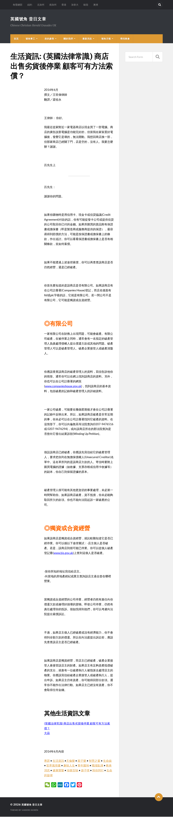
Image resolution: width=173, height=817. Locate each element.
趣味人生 (69, 766)
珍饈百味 (72, 770)
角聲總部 (17, 4)
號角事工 (30, 39)
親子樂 (82, 761)
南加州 (52, 4)
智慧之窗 (94, 761)
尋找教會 (125, 39)
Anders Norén (31, 810)
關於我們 (68, 39)
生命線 (107, 761)
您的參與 (49, 39)
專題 (47, 761)
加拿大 (74, 4)
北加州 (40, 4)
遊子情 (85, 770)
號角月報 (106, 39)
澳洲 (95, 4)
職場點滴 (97, 766)
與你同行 (98, 770)
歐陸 (85, 4)
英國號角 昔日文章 (29, 18)
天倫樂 (70, 761)
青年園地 (83, 766)
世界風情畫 (53, 766)
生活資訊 (58, 761)
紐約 (29, 4)
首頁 (16, 39)
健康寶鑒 (58, 770)
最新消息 (87, 39)
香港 (63, 4)
